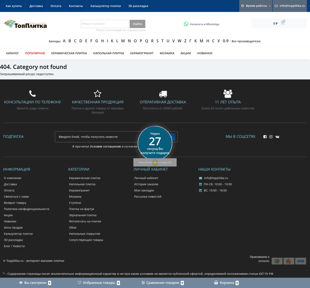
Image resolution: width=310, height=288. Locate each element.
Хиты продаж (13, 227)
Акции (186, 53)
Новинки (204, 53)
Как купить (14, 6)
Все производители (246, 41)
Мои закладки (144, 190)
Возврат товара (15, 203)
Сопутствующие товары (86, 240)
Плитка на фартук (81, 209)
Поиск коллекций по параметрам (120, 30)
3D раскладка (138, 6)
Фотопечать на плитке (85, 221)
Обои (72, 227)
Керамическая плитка (69, 53)
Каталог (12, 53)
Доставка (36, 6)
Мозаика (167, 53)
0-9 (226, 41)
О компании (12, 178)
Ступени (75, 203)
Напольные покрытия (84, 234)
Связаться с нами (16, 196)
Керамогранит (142, 53)
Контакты (76, 6)
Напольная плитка (108, 53)
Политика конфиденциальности (26, 209)
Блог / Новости (14, 246)
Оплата (55, 6)
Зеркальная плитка (82, 215)
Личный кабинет (146, 178)
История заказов (146, 184)
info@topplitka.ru (213, 178)
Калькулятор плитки (105, 6)
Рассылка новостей (147, 196)
